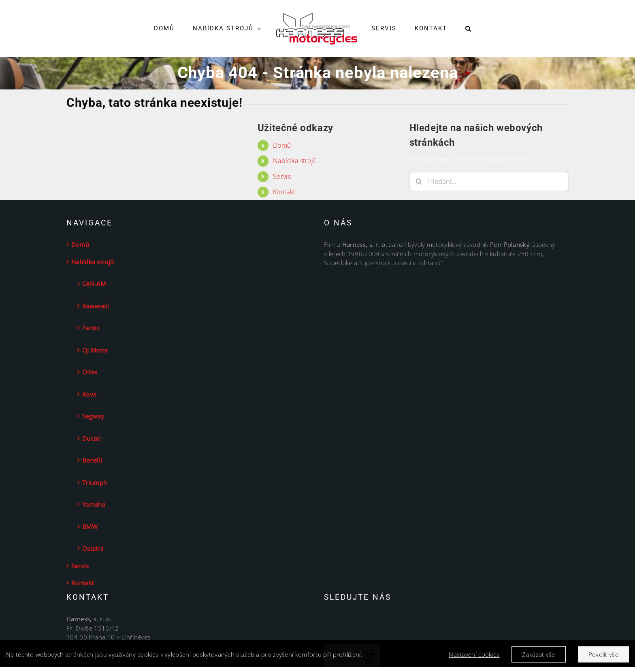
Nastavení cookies (474, 657)
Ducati (91, 438)
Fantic (91, 328)
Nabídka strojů (295, 160)
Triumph (94, 482)
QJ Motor (95, 350)
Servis (282, 176)
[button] (468, 29)
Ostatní (92, 548)
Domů (282, 145)
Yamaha (93, 504)
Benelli (92, 460)
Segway (93, 416)
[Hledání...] (489, 181)
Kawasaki (95, 306)
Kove (89, 394)
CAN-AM (94, 284)
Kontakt (284, 191)
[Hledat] (419, 181)
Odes (89, 372)
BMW (90, 527)
